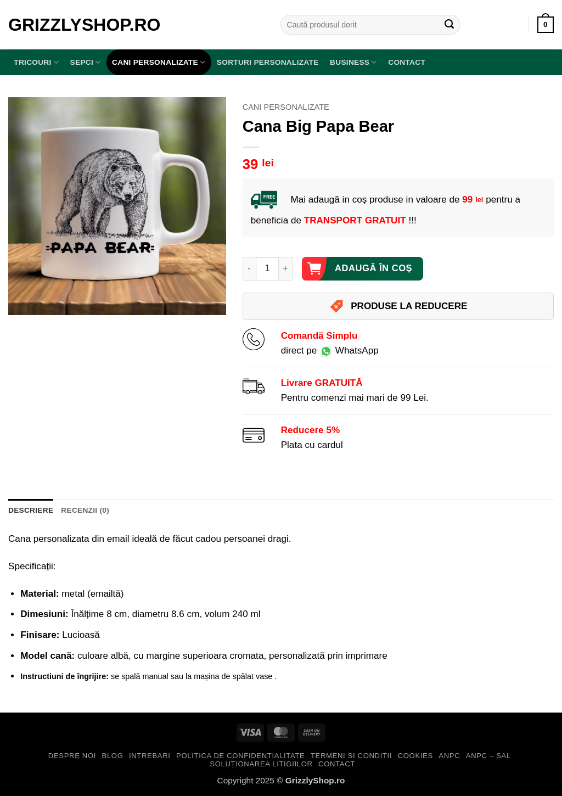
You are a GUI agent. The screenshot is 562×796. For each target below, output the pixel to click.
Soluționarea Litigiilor (261, 764)
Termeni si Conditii (351, 756)
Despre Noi (72, 756)
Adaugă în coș (373, 268)
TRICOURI (36, 62)
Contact (406, 62)
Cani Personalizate (158, 62)
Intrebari (150, 756)
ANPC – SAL (488, 756)
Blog (112, 756)
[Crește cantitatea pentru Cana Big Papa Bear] (285, 269)
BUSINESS (353, 62)
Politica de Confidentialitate (240, 756)
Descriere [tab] (30, 510)
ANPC (449, 756)
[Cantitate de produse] (267, 269)
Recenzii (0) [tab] (85, 510)
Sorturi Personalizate (268, 62)
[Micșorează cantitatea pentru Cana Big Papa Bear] (249, 269)
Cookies (415, 756)
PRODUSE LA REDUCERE (398, 306)
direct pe (330, 350)
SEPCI (85, 62)
